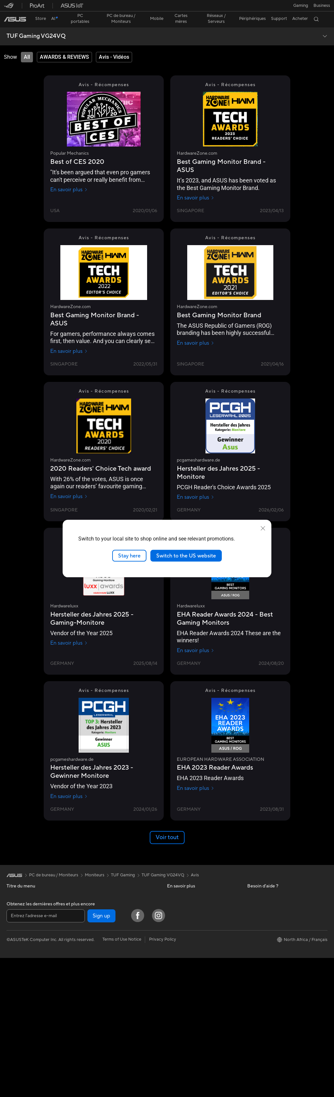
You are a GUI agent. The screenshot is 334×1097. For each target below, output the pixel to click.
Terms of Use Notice (121, 1078)
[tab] (27, 45)
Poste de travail (22, 1002)
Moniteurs (16, 992)
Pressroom (257, 894)
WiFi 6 (91, 939)
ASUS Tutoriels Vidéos (188, 914)
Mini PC (14, 983)
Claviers (93, 978)
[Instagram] (158, 1054)
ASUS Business (181, 884)
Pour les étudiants (24, 924)
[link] (167, 8)
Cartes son (95, 919)
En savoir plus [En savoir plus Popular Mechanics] (69, 178)
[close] (263, 528)
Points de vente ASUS (188, 924)
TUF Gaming (123, 863)
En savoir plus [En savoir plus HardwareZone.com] (195, 186)
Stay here (129, 555)
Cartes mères (98, 884)
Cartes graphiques (103, 894)
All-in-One (16, 953)
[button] (9, 8)
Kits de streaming (102, 1008)
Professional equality (267, 914)
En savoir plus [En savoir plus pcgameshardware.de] (195, 485)
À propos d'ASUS (264, 884)
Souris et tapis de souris (108, 988)
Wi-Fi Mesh (96, 948)
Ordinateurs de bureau (28, 963)
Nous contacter (182, 904)
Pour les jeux (19, 933)
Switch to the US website (186, 555)
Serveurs (93, 958)
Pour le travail (20, 904)
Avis (195, 863)
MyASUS (176, 933)
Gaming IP (95, 1027)
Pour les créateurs (24, 914)
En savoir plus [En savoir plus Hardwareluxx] (69, 631)
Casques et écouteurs (106, 998)
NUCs (12, 973)
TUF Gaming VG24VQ (36, 24)
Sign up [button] (101, 1055)
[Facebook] (137, 1054)
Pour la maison (21, 894)
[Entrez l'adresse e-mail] (46, 1054)
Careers (255, 923)
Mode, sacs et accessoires (110, 1017)
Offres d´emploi (262, 904)
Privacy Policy (162, 1078)
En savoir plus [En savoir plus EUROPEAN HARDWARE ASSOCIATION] (195, 777)
